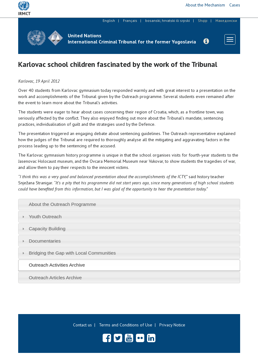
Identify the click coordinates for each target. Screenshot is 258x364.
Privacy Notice (172, 325)
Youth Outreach (45, 216)
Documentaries (45, 240)
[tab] (129, 204)
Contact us (82, 325)
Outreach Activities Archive (57, 265)
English (109, 20)
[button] (206, 41)
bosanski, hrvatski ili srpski (167, 20)
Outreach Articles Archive (55, 277)
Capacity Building (47, 228)
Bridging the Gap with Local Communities (72, 253)
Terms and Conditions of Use (125, 325)
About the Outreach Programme (62, 204)
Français (130, 20)
